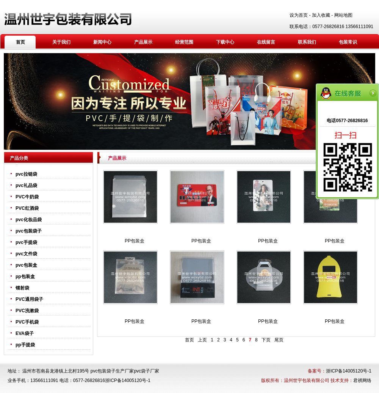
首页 (20, 42)
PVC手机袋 (27, 322)
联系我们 (307, 42)
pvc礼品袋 (26, 185)
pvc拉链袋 (26, 174)
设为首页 (299, 15)
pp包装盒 (25, 276)
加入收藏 (321, 15)
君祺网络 (362, 380)
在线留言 (266, 42)
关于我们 (61, 42)
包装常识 (348, 42)
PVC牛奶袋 (27, 197)
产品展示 (143, 42)
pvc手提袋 (26, 242)
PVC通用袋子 (29, 299)
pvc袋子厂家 (146, 371)
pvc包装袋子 (29, 231)
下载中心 (225, 42)
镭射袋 (22, 288)
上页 (202, 340)
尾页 (278, 340)
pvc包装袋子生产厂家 (112, 371)
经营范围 (184, 42)
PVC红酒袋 (27, 208)
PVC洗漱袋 (27, 310)
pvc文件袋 (26, 253)
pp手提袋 (25, 344)
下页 (266, 340)
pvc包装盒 (26, 265)
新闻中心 (102, 42)
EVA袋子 (25, 333)
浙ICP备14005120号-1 (348, 371)
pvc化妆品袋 (29, 219)
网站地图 (343, 15)
